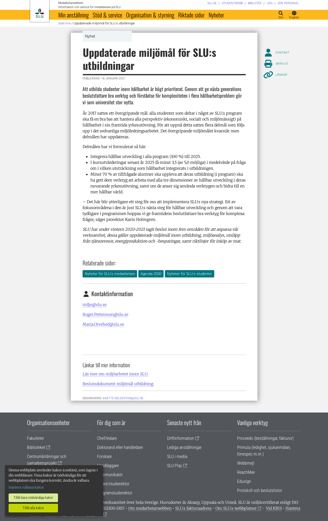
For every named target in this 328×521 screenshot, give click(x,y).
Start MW (64, 23)
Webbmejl (245, 463)
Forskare (104, 456)
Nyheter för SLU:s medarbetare (110, 274)
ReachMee (246, 472)
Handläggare (108, 465)
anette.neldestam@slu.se (123, 398)
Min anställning (73, 14)
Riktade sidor (191, 14)
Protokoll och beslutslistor (259, 490)
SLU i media (177, 456)
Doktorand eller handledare (120, 447)
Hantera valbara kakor (26, 487)
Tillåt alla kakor (33, 508)
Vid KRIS (274, 508)
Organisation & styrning (150, 14)
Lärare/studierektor (113, 483)
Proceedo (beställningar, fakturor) (265, 438)
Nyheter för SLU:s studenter (189, 274)
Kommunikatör (110, 474)
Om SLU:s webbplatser (236, 508)
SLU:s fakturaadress (193, 508)
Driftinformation (180, 438)
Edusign (244, 481)
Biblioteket (36, 447)
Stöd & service (107, 14)
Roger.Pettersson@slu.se (105, 314)
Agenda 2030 (151, 274)
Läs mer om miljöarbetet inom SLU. (115, 373)
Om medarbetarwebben (149, 508)
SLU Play (174, 465)
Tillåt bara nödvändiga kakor (33, 497)
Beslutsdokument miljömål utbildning (118, 383)
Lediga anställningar (184, 447)
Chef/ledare (107, 438)
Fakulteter (35, 438)
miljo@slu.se (95, 304)
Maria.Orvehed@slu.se (103, 324)
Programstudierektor (114, 492)
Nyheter (216, 14)
